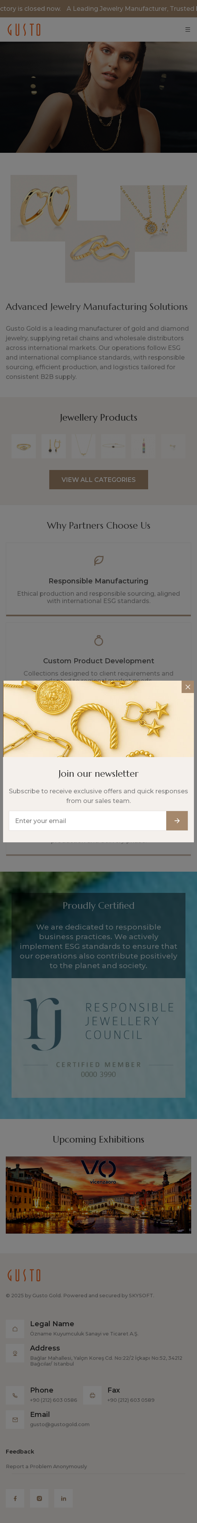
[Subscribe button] (177, 813)
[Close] (188, 679)
